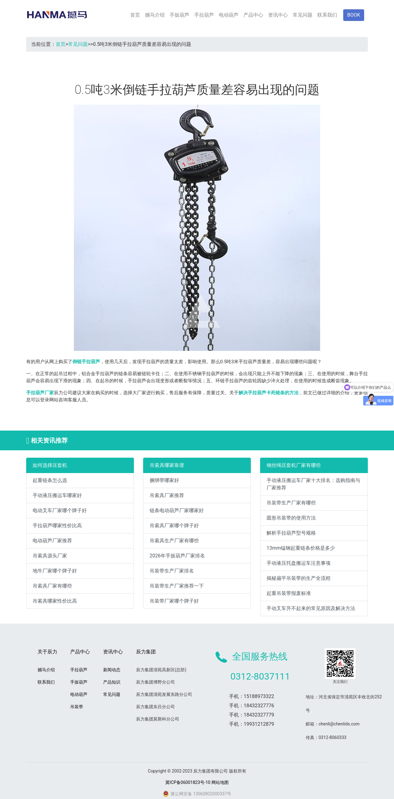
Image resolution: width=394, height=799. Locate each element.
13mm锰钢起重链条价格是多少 (301, 548)
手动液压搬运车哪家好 (57, 495)
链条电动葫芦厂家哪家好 (177, 510)
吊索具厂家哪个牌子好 (174, 525)
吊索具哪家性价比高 (55, 601)
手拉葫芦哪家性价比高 (57, 525)
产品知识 (111, 682)
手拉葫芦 (204, 15)
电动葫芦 (229, 15)
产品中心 (253, 15)
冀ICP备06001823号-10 (187, 782)
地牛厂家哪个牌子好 (55, 571)
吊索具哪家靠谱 (167, 465)
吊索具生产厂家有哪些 (174, 541)
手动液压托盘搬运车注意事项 (299, 563)
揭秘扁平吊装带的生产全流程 (299, 578)
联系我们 (327, 15)
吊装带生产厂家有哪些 (291, 503)
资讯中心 (278, 15)
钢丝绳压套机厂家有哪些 (294, 465)
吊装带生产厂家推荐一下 (177, 586)
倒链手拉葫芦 (86, 361)
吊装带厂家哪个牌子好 (174, 601)
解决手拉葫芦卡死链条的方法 (269, 392)
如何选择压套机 (50, 465)
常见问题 (302, 15)
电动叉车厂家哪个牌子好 (60, 510)
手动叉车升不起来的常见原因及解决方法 (311, 608)
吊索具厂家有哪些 (52, 586)
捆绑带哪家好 (164, 480)
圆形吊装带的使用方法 (291, 518)
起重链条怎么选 (50, 480)
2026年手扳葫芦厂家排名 (177, 556)
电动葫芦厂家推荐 (52, 541)
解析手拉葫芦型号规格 (291, 533)
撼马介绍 (155, 15)
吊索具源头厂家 (50, 556)
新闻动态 (111, 669)
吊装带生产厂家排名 (172, 571)
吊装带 (76, 706)
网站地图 (220, 782)
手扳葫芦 (179, 15)
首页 (135, 15)
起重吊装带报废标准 (289, 593)
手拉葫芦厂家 (40, 392)
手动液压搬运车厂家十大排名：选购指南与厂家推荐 (313, 484)
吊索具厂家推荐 (167, 495)
